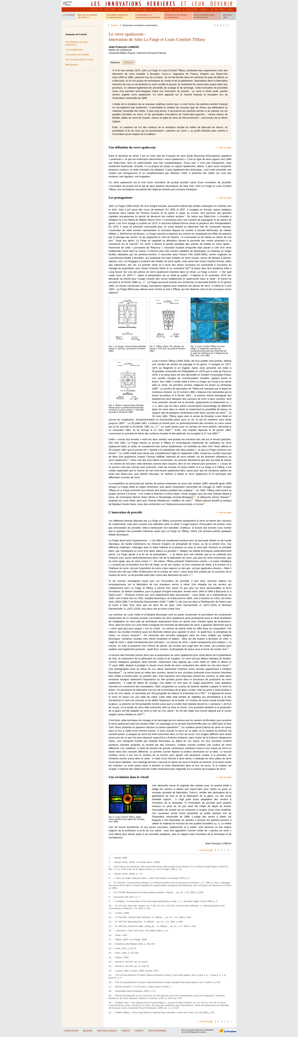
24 (122, 594)
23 (191, 574)
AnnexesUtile (227, 15)
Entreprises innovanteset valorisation (176, 15)
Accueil (114, 25)
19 (229, 496)
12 (158, 426)
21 (204, 503)
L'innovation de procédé (77, 54)
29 (205, 692)
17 (193, 489)
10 (226, 412)
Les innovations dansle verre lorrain (204, 15)
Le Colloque (68, 14)
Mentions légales (107, 1031)
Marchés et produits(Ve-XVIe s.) (87, 15)
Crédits (125, 1031)
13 (171, 429)
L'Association (71, 1031)
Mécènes (87, 1031)
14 (219, 433)
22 (151, 560)
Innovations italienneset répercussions (117, 15)
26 (228, 648)
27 (229, 665)
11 (125, 422)
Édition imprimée (157, 1031)
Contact (139, 1031)
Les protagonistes (74, 49)
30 (144, 714)
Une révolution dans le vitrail (79, 59)
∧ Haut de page (223, 147)
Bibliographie (71, 64)
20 (192, 500)
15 (117, 452)
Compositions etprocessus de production (148, 15)
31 (179, 726)
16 (128, 459)
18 (194, 496)
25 (140, 634)
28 (121, 672)
